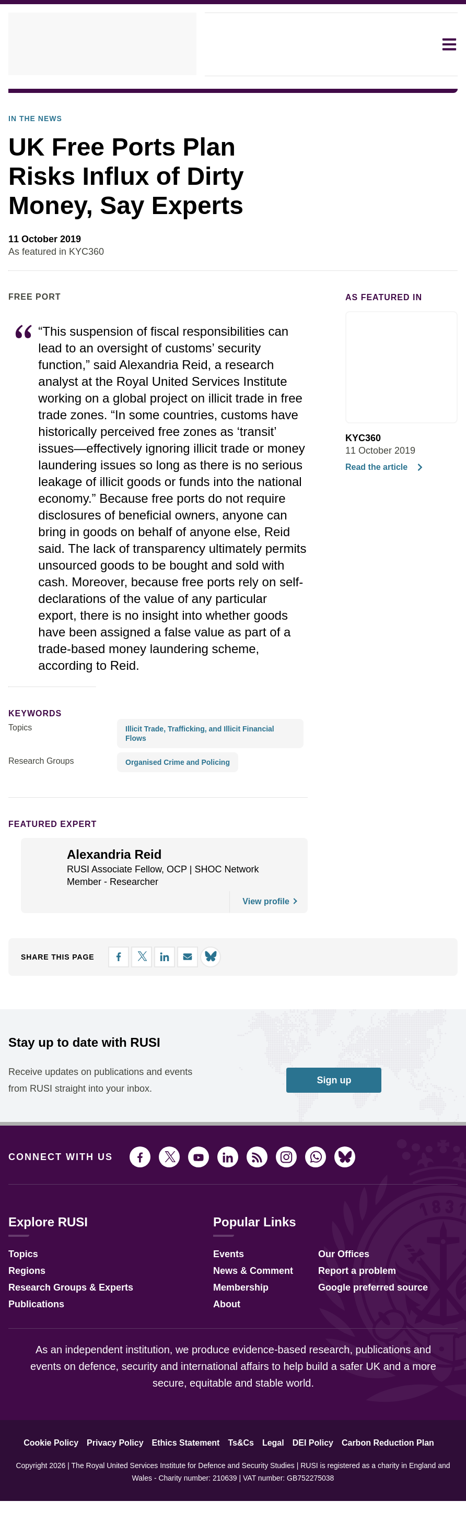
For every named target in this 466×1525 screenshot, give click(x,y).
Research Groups (38, 798)
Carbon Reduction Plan (375, 1496)
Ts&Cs (241, 1496)
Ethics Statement (189, 1496)
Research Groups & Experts (63, 1339)
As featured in (377, 326)
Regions (24, 1323)
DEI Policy (307, 1496)
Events (222, 1306)
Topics (20, 774)
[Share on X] (391, 278)
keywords (30, 759)
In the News (31, 147)
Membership (232, 1339)
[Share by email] (429, 278)
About (220, 1356)
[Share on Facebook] (373, 278)
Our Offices (335, 1306)
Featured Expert (45, 861)
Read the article (382, 496)
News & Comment (244, 1323)
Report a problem (348, 1323)
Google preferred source (363, 1339)
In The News (30, 102)
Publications (33, 1356)
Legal (271, 1496)
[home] (102, 44)
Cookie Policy (64, 1496)
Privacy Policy (123, 1496)
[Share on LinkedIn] (410, 278)
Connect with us (54, 1210)
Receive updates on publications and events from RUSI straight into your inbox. (87, 1125)
